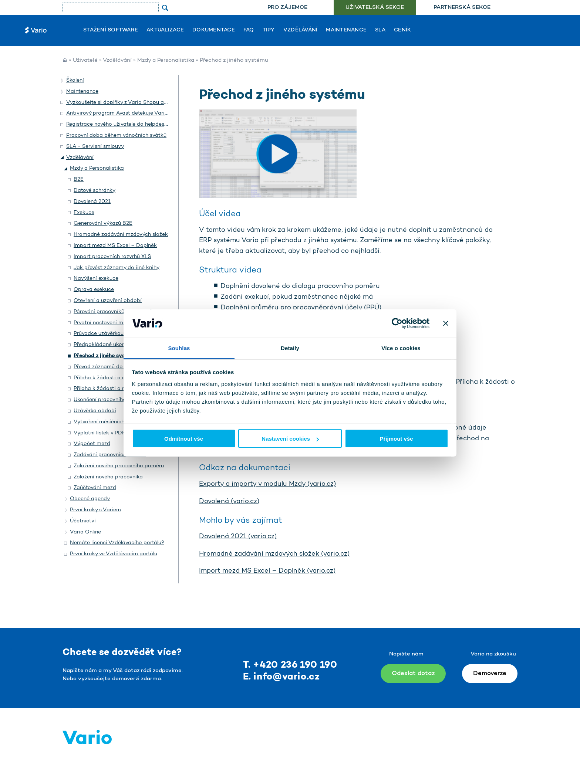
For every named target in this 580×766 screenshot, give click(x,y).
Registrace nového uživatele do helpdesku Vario (125, 124)
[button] (62, 80)
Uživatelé (85, 60)
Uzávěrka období (95, 411)
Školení (75, 80)
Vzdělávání (300, 30)
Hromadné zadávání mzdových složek (121, 234)
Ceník (402, 30)
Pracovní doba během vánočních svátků (116, 135)
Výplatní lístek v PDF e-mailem (112, 433)
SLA (380, 30)
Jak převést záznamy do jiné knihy (116, 268)
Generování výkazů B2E (103, 223)
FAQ (248, 30)
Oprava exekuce (94, 289)
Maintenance (346, 30)
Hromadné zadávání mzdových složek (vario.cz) (274, 554)
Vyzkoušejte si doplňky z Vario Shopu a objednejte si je (134, 102)
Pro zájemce (287, 7)
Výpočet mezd (92, 444)
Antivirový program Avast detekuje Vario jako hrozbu (132, 113)
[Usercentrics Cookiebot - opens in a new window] (397, 323)
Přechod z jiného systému (106, 356)
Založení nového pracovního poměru (119, 466)
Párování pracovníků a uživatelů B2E (119, 312)
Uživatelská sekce (374, 7)
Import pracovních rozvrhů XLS (112, 257)
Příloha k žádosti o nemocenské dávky (122, 389)
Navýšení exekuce (96, 278)
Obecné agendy (90, 499)
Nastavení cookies (290, 438)
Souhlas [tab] (179, 348)
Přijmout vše (396, 438)
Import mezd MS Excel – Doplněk (115, 245)
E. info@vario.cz (281, 677)
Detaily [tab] (290, 348)
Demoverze (489, 673)
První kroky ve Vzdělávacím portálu (113, 554)
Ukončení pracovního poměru (110, 400)
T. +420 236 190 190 (290, 665)
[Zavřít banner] (445, 323)
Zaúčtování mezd (95, 488)
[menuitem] (287, 7)
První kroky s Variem (95, 510)
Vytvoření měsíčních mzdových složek (121, 422)
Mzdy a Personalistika (165, 60)
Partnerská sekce (462, 7)
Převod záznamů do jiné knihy (111, 367)
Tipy (269, 30)
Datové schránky (94, 190)
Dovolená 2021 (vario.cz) (238, 536)
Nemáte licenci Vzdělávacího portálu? (117, 543)
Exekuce (84, 213)
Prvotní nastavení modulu (105, 323)
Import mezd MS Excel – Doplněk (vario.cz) (267, 571)
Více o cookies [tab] (401, 348)
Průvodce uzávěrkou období (108, 333)
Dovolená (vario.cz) (229, 501)
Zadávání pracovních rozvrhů (110, 455)
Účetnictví (83, 521)
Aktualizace (165, 30)
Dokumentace (213, 30)
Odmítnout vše (183, 438)
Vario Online (85, 532)
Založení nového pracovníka (108, 477)
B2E (79, 179)
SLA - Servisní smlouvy (95, 146)
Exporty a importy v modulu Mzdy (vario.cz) (267, 484)
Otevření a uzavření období (108, 301)
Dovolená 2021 (92, 201)
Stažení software (110, 30)
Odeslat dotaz (413, 673)
